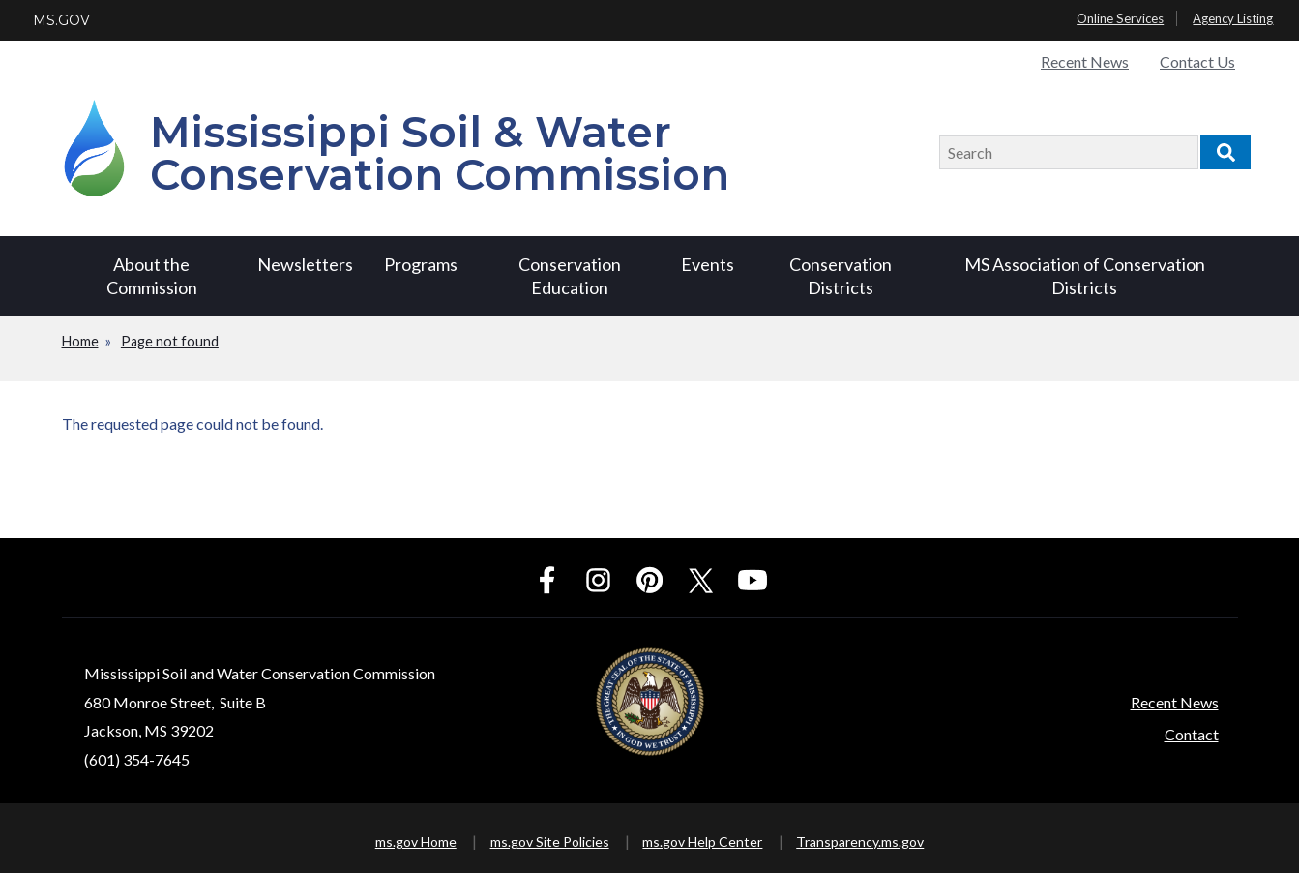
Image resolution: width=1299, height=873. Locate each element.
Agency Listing (1233, 18)
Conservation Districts (840, 275)
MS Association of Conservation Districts (1084, 275)
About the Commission (151, 275)
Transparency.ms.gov (860, 841)
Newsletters (305, 264)
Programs (421, 264)
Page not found (170, 341)
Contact (1192, 734)
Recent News (1085, 61)
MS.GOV (61, 20)
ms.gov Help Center (702, 841)
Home (80, 341)
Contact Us (1197, 61)
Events (707, 264)
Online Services (1120, 18)
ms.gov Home (416, 841)
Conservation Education (569, 275)
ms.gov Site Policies (549, 841)
